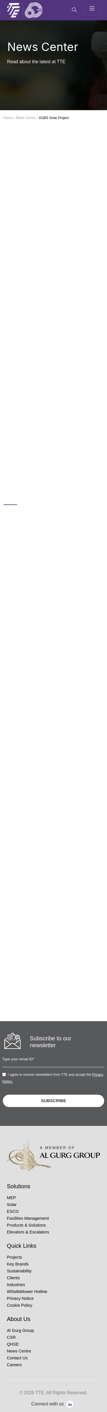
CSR (11, 1337)
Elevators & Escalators (28, 1232)
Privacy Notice (20, 1298)
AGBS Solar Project (54, 118)
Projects (14, 1257)
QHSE (13, 1344)
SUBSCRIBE (53, 1100)
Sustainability (19, 1271)
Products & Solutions (26, 1225)
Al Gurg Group (20, 1330)
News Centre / (26, 118)
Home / (9, 118)
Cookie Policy (19, 1305)
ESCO (13, 1211)
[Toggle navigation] (92, 10)
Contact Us (17, 1358)
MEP (11, 1197)
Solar (12, 1204)
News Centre (19, 1351)
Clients (13, 1278)
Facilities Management (28, 1218)
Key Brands (18, 1264)
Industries (16, 1284)
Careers (14, 1365)
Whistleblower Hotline (27, 1291)
